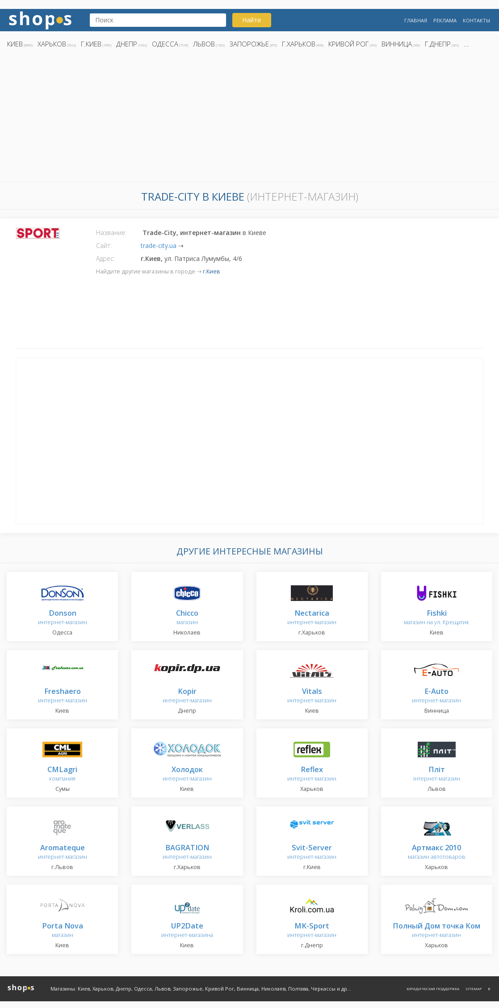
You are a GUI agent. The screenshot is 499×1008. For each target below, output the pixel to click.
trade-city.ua (158, 245)
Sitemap (473, 988)
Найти (251, 20)
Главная (415, 20)
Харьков (52, 43)
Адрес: (105, 258)
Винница (397, 43)
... (466, 43)
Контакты (476, 20)
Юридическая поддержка (433, 988)
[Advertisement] (249, 117)
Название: (111, 232)
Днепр (126, 43)
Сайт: (104, 245)
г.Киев (91, 43)
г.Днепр (438, 43)
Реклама (445, 20)
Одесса (165, 43)
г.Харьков (298, 43)
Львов (204, 43)
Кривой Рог (348, 43)
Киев (15, 43)
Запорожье (249, 43)
